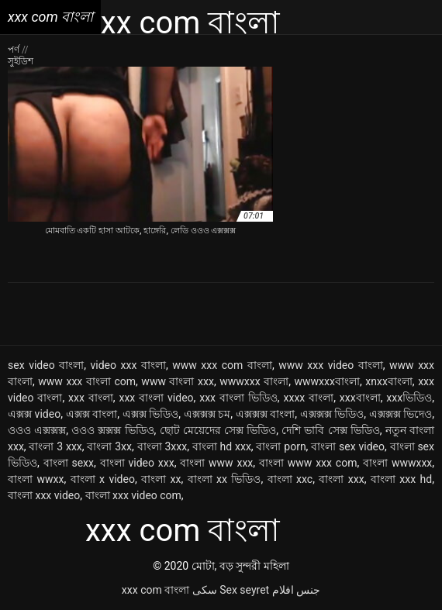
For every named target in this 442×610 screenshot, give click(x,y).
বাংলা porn (281, 446)
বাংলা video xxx (137, 463)
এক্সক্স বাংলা (92, 414)
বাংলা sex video (348, 446)
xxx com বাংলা (155, 590)
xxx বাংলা (90, 397)
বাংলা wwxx (36, 479)
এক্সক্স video (34, 414)
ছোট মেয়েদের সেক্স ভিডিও (218, 430)
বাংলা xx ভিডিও (224, 479)
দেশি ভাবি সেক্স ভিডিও (330, 430)
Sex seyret (244, 590)
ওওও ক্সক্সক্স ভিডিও (112, 430)
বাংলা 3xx (109, 446)
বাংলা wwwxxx (397, 463)
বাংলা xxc (290, 479)
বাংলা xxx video (44, 495)
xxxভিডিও (409, 397)
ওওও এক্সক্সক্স (37, 430)
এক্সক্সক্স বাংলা (265, 414)
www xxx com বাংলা (222, 365)
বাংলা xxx (341, 479)
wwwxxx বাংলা (253, 381)
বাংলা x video (103, 479)
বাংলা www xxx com (308, 463)
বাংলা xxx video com (133, 495)
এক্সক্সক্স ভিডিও (332, 414)
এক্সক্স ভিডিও (151, 414)
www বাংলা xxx (177, 381)
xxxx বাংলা (309, 397)
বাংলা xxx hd (401, 479)
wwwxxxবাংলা (327, 381)
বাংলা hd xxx (221, 446)
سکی (204, 590)
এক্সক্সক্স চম (207, 414)
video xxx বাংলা (128, 365)
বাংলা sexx (68, 463)
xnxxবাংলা (389, 381)
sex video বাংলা (46, 365)
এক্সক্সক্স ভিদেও (401, 414)
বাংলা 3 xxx (55, 446)
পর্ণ (15, 49)
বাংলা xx (161, 479)
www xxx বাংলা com (87, 381)
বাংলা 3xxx (162, 446)
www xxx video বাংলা (330, 365)
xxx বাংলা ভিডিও (238, 397)
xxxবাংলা (360, 397)
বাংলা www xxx (216, 463)
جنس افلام (296, 590)
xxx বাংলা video (156, 397)
